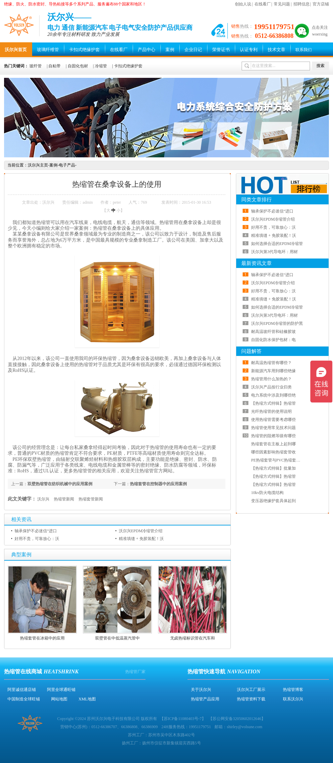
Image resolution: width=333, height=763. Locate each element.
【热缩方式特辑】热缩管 (273, 403)
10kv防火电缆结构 (267, 492)
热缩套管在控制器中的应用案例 (158, 483)
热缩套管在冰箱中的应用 (42, 638)
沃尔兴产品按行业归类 (271, 387)
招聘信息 (301, 4)
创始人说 (243, 4)
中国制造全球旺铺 (23, 699)
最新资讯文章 (256, 263)
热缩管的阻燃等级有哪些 (273, 435)
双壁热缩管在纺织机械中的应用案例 (59, 483)
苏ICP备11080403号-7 (183, 718)
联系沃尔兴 (293, 699)
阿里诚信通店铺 (21, 689)
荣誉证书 (221, 49)
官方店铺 (321, 4)
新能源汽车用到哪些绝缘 (273, 370)
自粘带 (54, 66)
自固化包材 (78, 66)
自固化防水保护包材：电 (273, 339)
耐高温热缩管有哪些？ (271, 362)
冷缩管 (101, 66)
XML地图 (87, 699)
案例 (169, 49)
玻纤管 (35, 66)
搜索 (320, 65)
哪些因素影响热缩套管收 (273, 452)
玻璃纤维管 (48, 49)
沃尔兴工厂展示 (251, 689)
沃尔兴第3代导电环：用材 (274, 251)
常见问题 (282, 4)
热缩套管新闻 (91, 499)
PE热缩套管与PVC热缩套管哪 (277, 460)
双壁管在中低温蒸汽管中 (117, 638)
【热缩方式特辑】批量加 (273, 468)
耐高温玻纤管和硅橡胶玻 (273, 331)
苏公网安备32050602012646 (237, 718)
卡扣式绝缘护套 (84, 49)
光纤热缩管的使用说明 (271, 411)
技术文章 (276, 49)
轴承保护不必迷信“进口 (36, 531)
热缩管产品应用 (205, 699)
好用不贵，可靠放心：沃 (37, 538)
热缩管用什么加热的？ (271, 379)
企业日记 (193, 49)
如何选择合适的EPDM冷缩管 (277, 243)
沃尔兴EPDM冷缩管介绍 (140, 531)
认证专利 (249, 49)
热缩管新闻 (64, 499)
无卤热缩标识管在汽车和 (192, 638)
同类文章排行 (256, 199)
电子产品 (67, 165)
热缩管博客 (293, 689)
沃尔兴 (43, 499)
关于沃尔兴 (201, 689)
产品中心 (146, 49)
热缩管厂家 (135, 671)
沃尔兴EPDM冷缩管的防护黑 (277, 323)
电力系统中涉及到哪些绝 (273, 395)
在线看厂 (262, 4)
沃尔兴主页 (38, 165)
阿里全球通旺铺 (61, 689)
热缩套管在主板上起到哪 (273, 444)
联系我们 (303, 49)
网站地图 (59, 699)
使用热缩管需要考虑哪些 (273, 419)
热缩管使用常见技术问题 (273, 427)
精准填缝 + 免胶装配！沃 (141, 538)
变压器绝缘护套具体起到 (273, 500)
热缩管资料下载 (251, 699)
